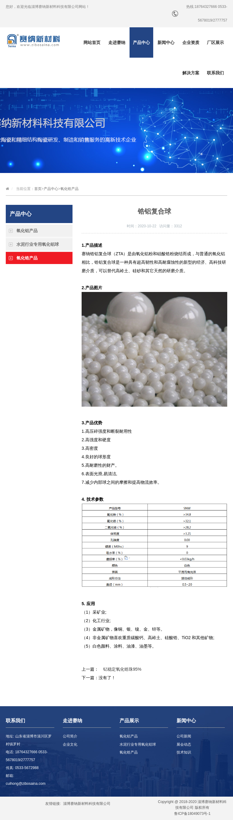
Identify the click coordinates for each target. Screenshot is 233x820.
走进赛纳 (116, 42)
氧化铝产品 (27, 230)
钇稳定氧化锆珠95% (122, 669)
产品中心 (141, 42)
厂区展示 (215, 42)
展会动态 (184, 744)
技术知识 (184, 752)
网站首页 (91, 42)
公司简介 (70, 736)
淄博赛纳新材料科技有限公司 (86, 803)
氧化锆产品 (69, 189)
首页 (38, 189)
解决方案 (190, 72)
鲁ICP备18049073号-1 (192, 814)
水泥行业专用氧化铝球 (37, 244)
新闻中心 (165, 42)
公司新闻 (184, 736)
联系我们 (215, 72)
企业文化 (70, 744)
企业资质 (190, 42)
